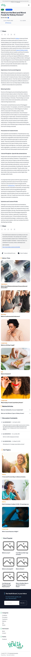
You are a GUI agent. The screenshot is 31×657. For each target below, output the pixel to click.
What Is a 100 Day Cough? (8, 345)
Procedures (4, 617)
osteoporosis (11, 185)
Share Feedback (23, 253)
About (3, 631)
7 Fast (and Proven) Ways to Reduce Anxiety (13, 476)
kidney (17, 38)
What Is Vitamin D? (6, 374)
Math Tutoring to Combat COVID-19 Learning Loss (15, 504)
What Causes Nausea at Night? (10, 531)
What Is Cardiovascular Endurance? (10, 316)
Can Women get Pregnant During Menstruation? (6, 585)
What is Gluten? (20, 569)
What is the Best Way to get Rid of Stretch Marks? (22, 585)
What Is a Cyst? (6, 552)
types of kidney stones (22, 50)
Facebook (4, 639)
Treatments (4, 284)
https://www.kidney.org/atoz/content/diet (11, 247)
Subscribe (23, 603)
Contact (4, 633)
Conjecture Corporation (13, 653)
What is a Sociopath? (7, 569)
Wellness (3, 314)
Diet (2, 372)
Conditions (4, 343)
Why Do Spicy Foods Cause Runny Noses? (12, 402)
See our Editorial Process (8, 253)
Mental (4, 474)
